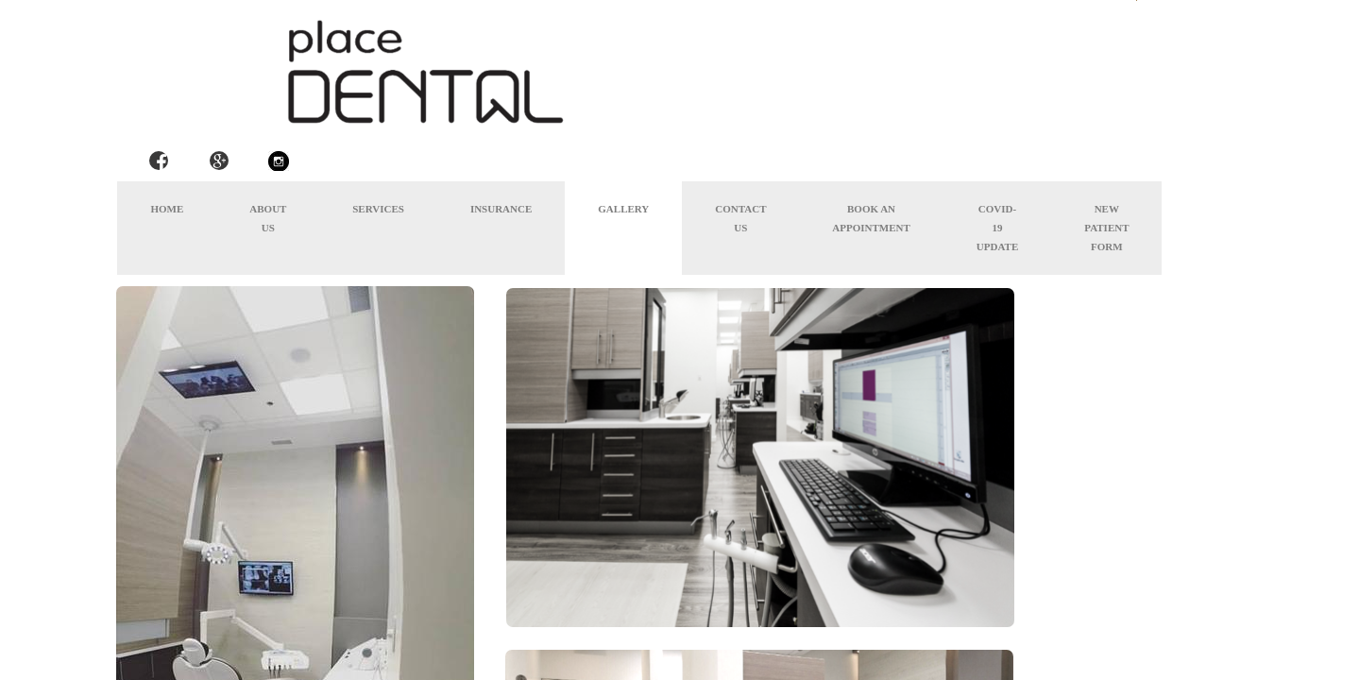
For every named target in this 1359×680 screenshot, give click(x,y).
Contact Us (740, 218)
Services (378, 208)
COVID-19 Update (997, 227)
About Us (267, 218)
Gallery (623, 208)
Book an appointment (871, 218)
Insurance (501, 208)
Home (166, 208)
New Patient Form (1106, 227)
